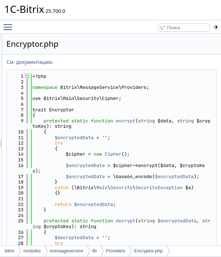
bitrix (9, 250)
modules (32, 250)
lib (94, 250)
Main (190, 215)
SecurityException (159, 221)
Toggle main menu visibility (10, 23)
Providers (115, 250)
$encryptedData (163, 149)
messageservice (66, 250)
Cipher (202, 165)
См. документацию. (119, 62)
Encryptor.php (148, 250)
